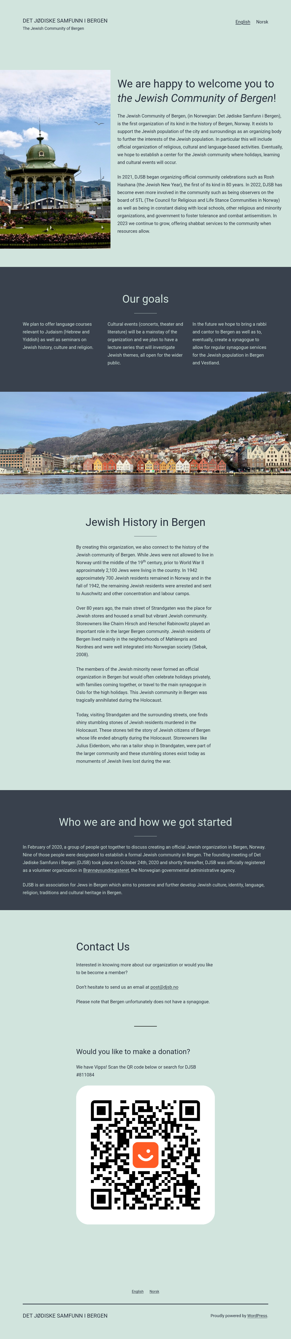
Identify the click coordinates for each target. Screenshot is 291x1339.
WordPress (257, 1315)
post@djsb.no (164, 987)
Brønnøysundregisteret (106, 870)
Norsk (262, 22)
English (243, 22)
